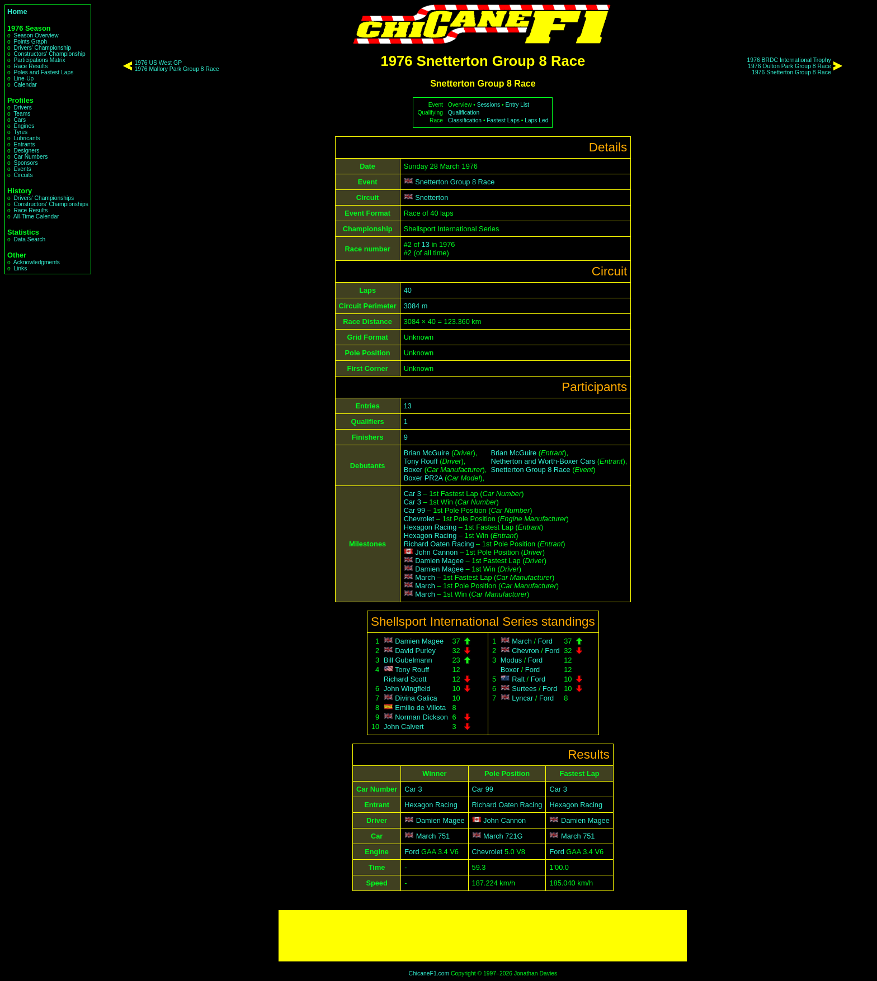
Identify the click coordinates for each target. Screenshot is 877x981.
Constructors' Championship (49, 54)
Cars (19, 120)
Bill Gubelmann (408, 660)
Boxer (413, 469)
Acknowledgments (36, 262)
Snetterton (431, 197)
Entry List (518, 105)
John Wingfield (407, 688)
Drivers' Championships (43, 198)
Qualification (463, 112)
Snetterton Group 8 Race (454, 182)
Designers (26, 150)
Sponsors (25, 163)
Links (20, 268)
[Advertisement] (482, 936)
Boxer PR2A (423, 478)
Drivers (22, 107)
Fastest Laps (503, 120)
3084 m (416, 306)
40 (408, 290)
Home (17, 11)
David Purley (415, 650)
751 (444, 836)
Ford (545, 641)
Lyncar (522, 698)
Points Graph (30, 42)
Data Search (29, 239)
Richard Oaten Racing (439, 544)
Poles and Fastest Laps (43, 72)
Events (22, 169)
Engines (23, 126)
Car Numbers (30, 157)
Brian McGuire (427, 453)
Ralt (518, 679)
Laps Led (536, 120)
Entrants (24, 144)
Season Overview (35, 35)
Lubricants (26, 138)
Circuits (22, 175)
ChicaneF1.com (428, 973)
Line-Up (23, 78)
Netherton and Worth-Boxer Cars (543, 461)
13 (426, 244)
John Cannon (436, 552)
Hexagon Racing (430, 527)
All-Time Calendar (36, 216)
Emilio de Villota (420, 707)
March (425, 577)
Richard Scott (405, 679)
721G (513, 836)
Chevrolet (419, 519)
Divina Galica (416, 698)
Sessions (489, 105)
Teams (21, 114)
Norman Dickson (421, 717)
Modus (511, 660)
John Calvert (404, 726)
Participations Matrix (39, 60)
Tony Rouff (421, 461)
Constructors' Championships (50, 204)
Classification (465, 120)
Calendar (25, 85)
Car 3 (412, 493)
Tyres (20, 132)
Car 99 (414, 510)
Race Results (30, 66)
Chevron (525, 650)
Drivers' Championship (42, 48)
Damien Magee (439, 560)
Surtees (524, 688)
